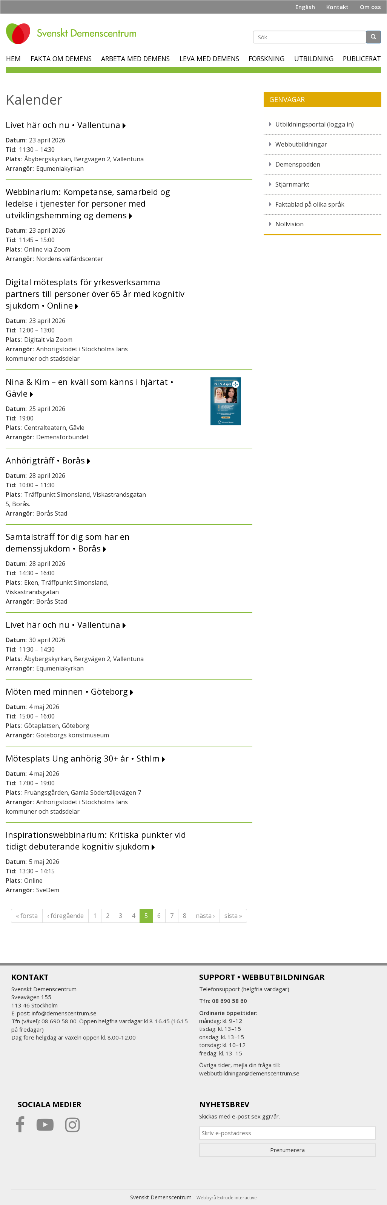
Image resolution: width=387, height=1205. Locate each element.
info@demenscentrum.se (64, 1013)
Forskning (266, 58)
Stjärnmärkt (292, 184)
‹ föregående (65, 915)
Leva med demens (209, 58)
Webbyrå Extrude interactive (227, 1197)
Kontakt (337, 7)
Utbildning (313, 58)
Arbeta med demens (135, 58)
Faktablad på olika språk (309, 204)
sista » (233, 915)
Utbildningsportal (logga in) (314, 124)
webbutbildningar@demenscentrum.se (249, 1073)
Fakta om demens (61, 58)
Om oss (370, 7)
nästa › (205, 915)
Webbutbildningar (301, 144)
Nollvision (289, 224)
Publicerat (362, 58)
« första (27, 915)
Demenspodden (297, 164)
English (305, 7)
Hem (13, 58)
